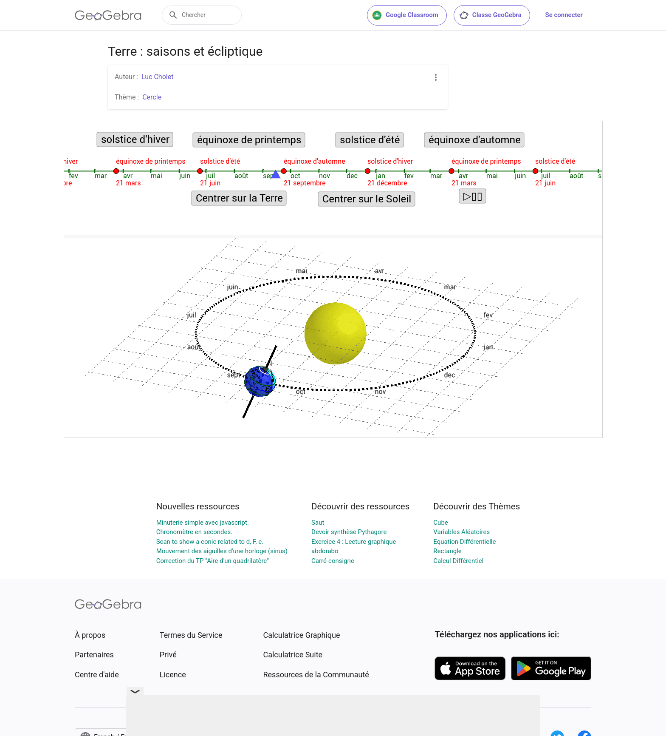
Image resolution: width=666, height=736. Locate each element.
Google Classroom (405, 15)
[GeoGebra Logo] (108, 15)
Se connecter (564, 15)
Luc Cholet (157, 77)
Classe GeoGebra (490, 15)
